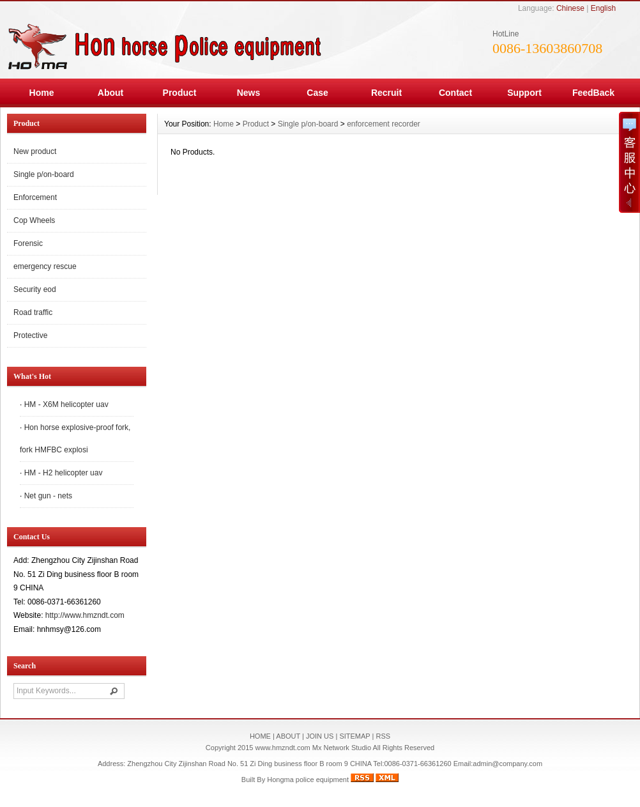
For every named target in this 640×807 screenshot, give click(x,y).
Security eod (34, 289)
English (603, 8)
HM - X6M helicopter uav (66, 404)
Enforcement (35, 197)
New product (34, 151)
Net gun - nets (48, 495)
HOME (260, 736)
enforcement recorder (383, 123)
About (110, 93)
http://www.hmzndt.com (85, 615)
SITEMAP (354, 736)
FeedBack (593, 93)
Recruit (386, 93)
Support (524, 93)
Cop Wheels (34, 220)
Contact (455, 93)
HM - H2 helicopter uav (63, 472)
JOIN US (319, 736)
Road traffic (32, 312)
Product (180, 93)
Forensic (28, 243)
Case (317, 93)
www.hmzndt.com (282, 747)
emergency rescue (45, 266)
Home (41, 93)
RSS (383, 736)
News (249, 93)
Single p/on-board (43, 174)
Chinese (570, 8)
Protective (30, 335)
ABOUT (288, 736)
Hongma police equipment (308, 779)
